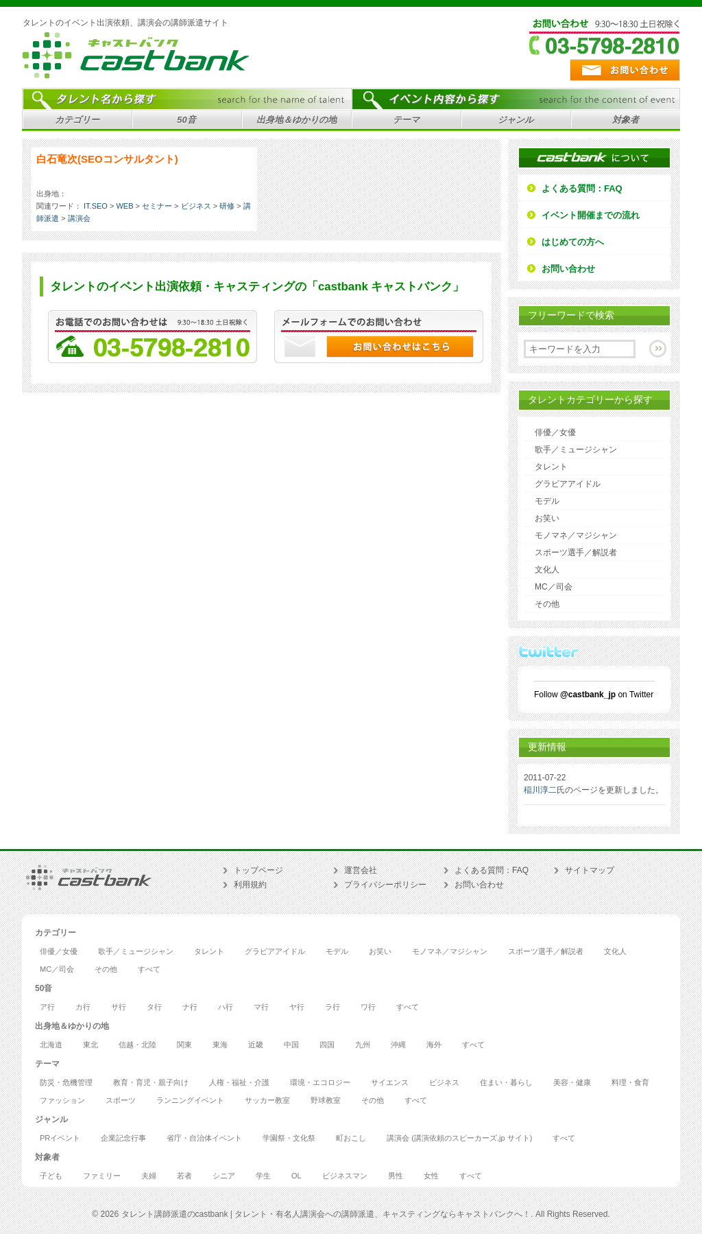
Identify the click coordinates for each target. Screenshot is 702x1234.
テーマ (404, 122)
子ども (51, 1176)
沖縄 (398, 1045)
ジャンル (514, 122)
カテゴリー (75, 122)
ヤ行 (296, 1007)
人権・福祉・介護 (239, 1082)
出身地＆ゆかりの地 (294, 122)
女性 (431, 1176)
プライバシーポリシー (385, 884)
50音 (185, 122)
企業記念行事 (123, 1138)
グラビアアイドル (568, 484)
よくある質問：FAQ (582, 188)
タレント (551, 467)
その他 (547, 604)
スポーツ (121, 1100)
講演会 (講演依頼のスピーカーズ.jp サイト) (459, 1138)
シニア (224, 1176)
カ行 (82, 1007)
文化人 (547, 569)
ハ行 (225, 1007)
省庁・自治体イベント (204, 1138)
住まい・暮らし (506, 1082)
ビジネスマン (344, 1176)
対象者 (623, 122)
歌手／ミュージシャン (576, 449)
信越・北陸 (137, 1045)
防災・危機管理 (66, 1082)
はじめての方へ (573, 242)
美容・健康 (572, 1082)
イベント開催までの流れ (591, 215)
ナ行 (189, 1007)
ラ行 (332, 1007)
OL (296, 1176)
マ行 (261, 1007)
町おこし (351, 1138)
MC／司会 (553, 587)
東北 (90, 1045)
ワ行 (368, 1007)
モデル (547, 501)
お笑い (547, 518)
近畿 (255, 1045)
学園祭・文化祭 (289, 1138)
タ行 (154, 1007)
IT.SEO (96, 206)
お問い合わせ (568, 269)
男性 (395, 1176)
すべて (149, 969)
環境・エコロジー (320, 1082)
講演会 (79, 218)
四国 (327, 1045)
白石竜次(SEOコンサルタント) (107, 159)
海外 (433, 1045)
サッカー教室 (267, 1100)
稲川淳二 (540, 790)
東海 (220, 1045)
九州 (362, 1045)
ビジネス (196, 206)
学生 (263, 1176)
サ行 (118, 1007)
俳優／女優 (555, 432)
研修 (226, 206)
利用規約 (250, 884)
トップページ (258, 870)
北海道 (51, 1045)
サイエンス (390, 1082)
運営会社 (360, 870)
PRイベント (60, 1138)
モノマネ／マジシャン (576, 535)
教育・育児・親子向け (151, 1082)
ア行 (47, 1007)
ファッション (62, 1100)
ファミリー (102, 1176)
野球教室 (326, 1100)
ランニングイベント (190, 1100)
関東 (184, 1045)
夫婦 (148, 1176)
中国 (291, 1045)
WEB (124, 206)
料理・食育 (630, 1082)
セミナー (157, 206)
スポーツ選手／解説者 (576, 552)
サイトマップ (589, 870)
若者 (184, 1176)
